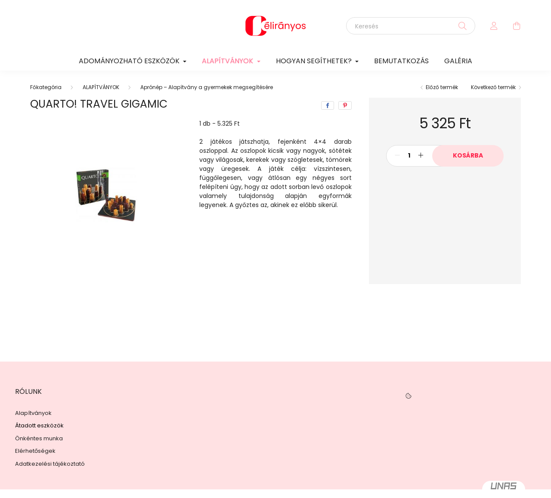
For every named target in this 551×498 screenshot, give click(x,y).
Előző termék (442, 87)
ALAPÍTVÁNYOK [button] (228, 61)
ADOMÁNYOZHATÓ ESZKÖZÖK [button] (130, 61)
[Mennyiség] (409, 155)
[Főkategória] (46, 87)
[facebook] (327, 105)
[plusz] (421, 155)
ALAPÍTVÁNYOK (101, 87)
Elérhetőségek (35, 451)
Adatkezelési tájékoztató (50, 464)
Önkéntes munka (39, 438)
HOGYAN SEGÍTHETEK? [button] (314, 61)
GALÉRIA (458, 61)
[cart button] (516, 25)
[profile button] (494, 25)
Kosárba (468, 155)
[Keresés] (410, 25)
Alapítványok (33, 413)
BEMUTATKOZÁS (401, 61)
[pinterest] (345, 105)
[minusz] (397, 155)
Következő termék (493, 87)
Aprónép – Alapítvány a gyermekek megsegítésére (206, 87)
